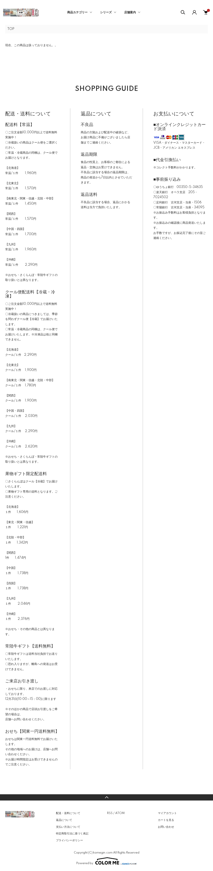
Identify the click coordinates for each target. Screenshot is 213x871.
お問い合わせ (166, 826)
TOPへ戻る (106, 797)
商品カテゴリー (77, 12)
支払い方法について (68, 826)
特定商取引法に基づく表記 (72, 833)
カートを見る (166, 820)
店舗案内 (130, 12)
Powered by (106, 861)
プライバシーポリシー (69, 840)
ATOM (120, 813)
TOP (10, 29)
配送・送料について (68, 813)
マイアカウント (167, 813)
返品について (64, 820)
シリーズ (106, 12)
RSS (110, 813)
